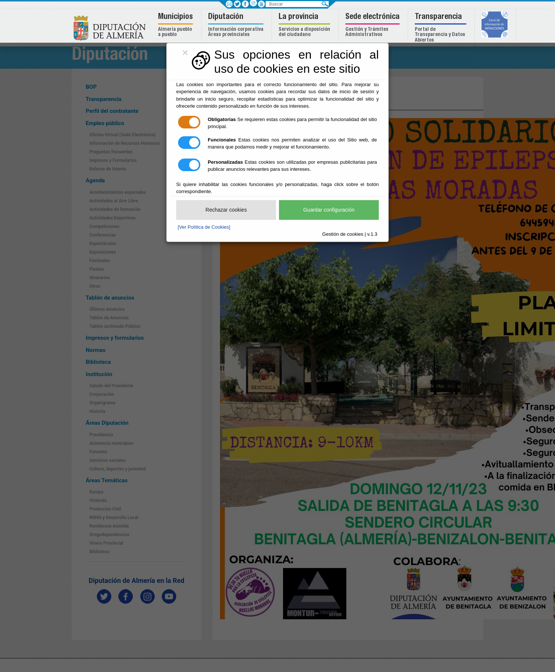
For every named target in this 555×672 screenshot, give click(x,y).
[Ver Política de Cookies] (204, 227)
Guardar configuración (329, 210)
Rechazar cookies (226, 210)
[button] (176, 25)
